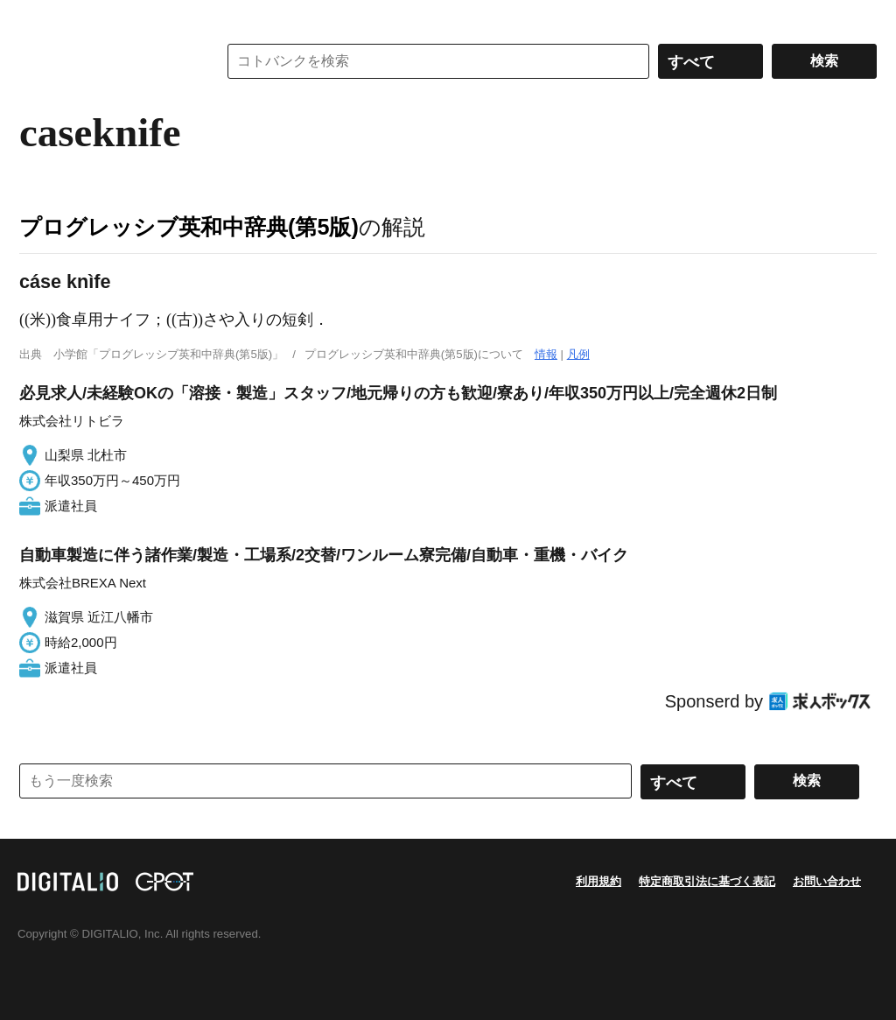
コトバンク (105, 61)
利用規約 (598, 881)
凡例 (578, 354)
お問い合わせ (827, 881)
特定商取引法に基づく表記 (707, 881)
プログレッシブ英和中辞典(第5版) (189, 227)
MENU (36, 17)
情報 (546, 354)
